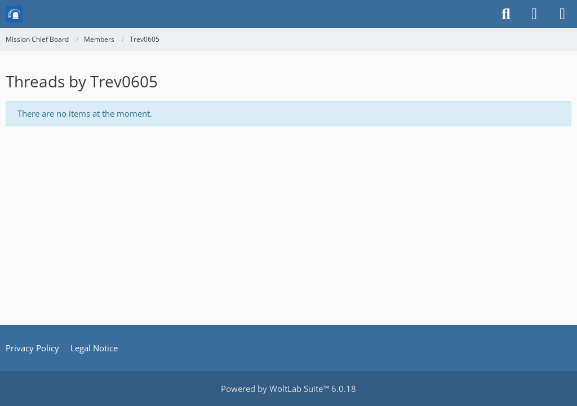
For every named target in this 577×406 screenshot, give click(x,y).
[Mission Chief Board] (14, 14)
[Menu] (562, 14)
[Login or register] (534, 14)
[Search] (506, 14)
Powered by (288, 388)
